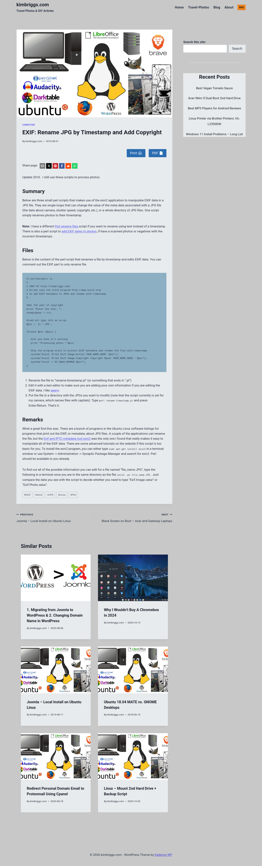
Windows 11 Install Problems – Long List (214, 134)
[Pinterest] (55, 166)
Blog (216, 7)
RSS (241, 7)
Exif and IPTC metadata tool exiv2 (67, 438)
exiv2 (39, 494)
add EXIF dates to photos (79, 231)
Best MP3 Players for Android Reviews (214, 108)
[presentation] (56, 578)
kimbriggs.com (34, 141)
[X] (49, 166)
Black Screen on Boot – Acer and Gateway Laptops (134, 517)
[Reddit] (68, 166)
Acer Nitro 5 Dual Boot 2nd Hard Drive (214, 98)
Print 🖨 (136, 153)
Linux (62, 494)
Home (179, 7)
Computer (28, 125)
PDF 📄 (157, 153)
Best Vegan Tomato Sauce (214, 88)
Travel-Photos (198, 7)
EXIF (27, 494)
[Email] (42, 166)
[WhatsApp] (74, 166)
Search (237, 48)
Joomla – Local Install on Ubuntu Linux (53, 517)
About (228, 7)
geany (55, 390)
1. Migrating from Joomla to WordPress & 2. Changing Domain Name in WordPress (55, 615)
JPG (50, 494)
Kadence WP (163, 855)
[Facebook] (62, 166)
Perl (73, 494)
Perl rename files (67, 226)
